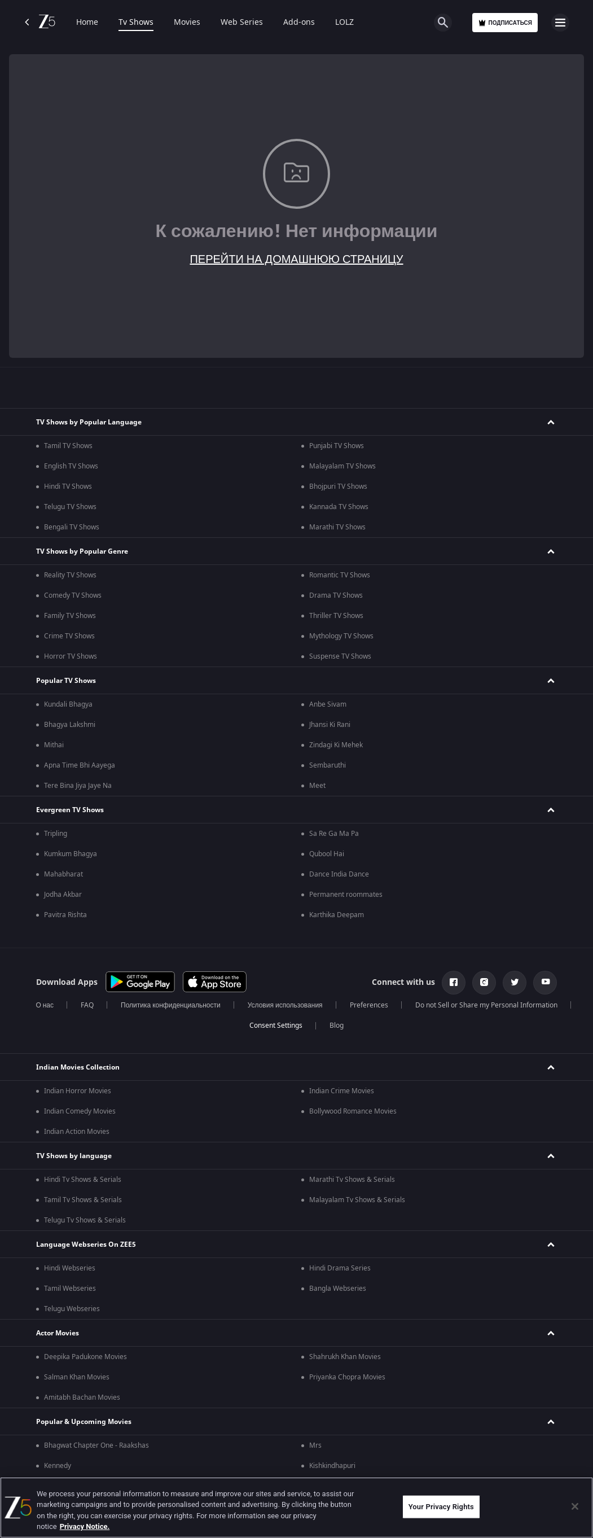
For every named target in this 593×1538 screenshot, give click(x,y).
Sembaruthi (327, 765)
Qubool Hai (326, 854)
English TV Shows (71, 466)
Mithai (54, 745)
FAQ (87, 1005)
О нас (45, 1005)
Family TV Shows (70, 616)
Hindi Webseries (69, 1268)
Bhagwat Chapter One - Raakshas (96, 1445)
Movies (187, 23)
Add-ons (299, 23)
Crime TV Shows (69, 636)
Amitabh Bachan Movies (82, 1397)
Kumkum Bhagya (70, 854)
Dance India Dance (339, 874)
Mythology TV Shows (341, 636)
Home (87, 23)
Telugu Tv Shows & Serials (85, 1220)
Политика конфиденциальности (171, 1005)
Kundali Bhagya (68, 704)
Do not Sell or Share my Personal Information (486, 1005)
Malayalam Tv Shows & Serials (357, 1200)
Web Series (242, 23)
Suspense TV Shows (340, 656)
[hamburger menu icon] (560, 23)
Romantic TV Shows (339, 575)
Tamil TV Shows (68, 446)
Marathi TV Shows (337, 527)
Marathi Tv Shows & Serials (352, 1180)
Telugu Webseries (72, 1309)
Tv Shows (135, 23)
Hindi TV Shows (68, 486)
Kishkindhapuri (332, 1466)
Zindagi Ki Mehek (336, 745)
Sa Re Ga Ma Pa (334, 834)
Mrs (315, 1445)
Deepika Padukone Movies (85, 1357)
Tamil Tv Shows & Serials (83, 1200)
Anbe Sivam (327, 704)
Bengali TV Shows (71, 527)
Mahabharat (63, 874)
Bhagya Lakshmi (69, 725)
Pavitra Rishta (65, 915)
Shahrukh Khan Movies (345, 1357)
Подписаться (505, 23)
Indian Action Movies (76, 1132)
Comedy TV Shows (73, 595)
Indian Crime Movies (341, 1091)
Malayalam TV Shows (342, 466)
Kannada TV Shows (338, 507)
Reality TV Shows (70, 575)
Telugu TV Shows (70, 507)
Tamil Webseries (70, 1288)
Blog (337, 1025)
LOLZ (344, 23)
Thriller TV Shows (336, 616)
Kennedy (57, 1466)
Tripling (55, 834)
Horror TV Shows (70, 656)
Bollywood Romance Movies (353, 1111)
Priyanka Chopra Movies (347, 1377)
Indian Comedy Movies (80, 1111)
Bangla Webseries (337, 1288)
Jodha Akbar (63, 895)
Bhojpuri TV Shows (338, 486)
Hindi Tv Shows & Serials (82, 1180)
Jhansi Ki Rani (329, 725)
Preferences (369, 1005)
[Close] (575, 1506)
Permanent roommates (346, 895)
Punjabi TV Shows (336, 446)
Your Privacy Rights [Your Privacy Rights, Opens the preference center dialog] (441, 1506)
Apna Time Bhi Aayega (79, 765)
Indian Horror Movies (77, 1091)
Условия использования (285, 1005)
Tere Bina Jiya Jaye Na (78, 786)
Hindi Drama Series (340, 1268)
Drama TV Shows (336, 595)
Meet (317, 786)
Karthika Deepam (336, 915)
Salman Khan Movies (76, 1377)
